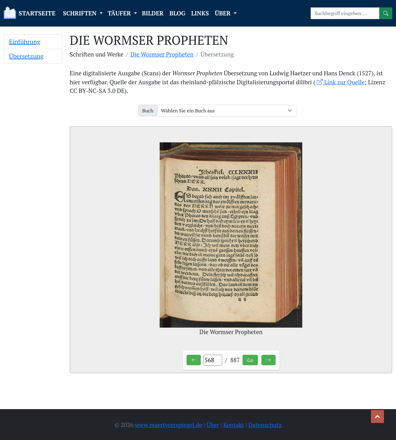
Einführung (24, 41)
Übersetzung (26, 56)
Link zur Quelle (340, 82)
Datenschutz (265, 425)
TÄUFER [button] (120, 13)
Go (250, 360)
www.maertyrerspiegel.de (168, 425)
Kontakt (233, 425)
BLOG (177, 13)
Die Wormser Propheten (162, 54)
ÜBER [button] (223, 13)
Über (212, 425)
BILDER (153, 13)
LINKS (200, 13)
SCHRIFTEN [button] (80, 13)
